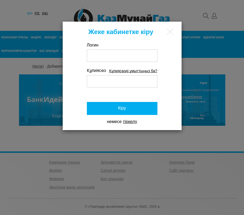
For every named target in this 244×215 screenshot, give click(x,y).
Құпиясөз (96, 70)
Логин (93, 45)
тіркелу (130, 121)
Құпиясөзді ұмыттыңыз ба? (133, 71)
